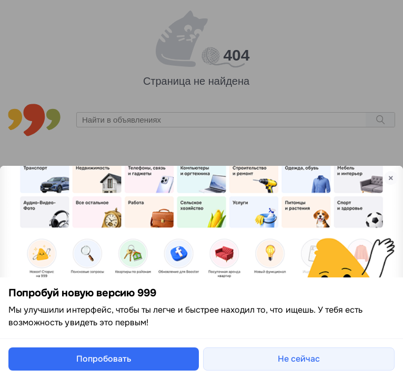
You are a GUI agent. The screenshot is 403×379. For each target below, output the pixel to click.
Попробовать (103, 358)
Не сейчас (299, 358)
